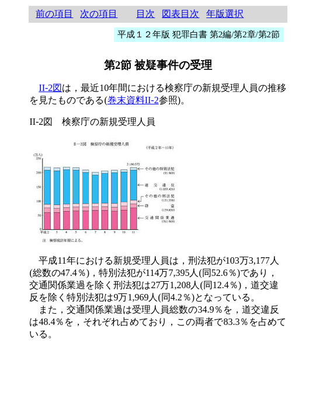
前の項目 (54, 14)
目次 (145, 14)
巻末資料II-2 (133, 100)
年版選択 (225, 14)
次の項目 (98, 14)
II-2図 (50, 88)
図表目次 (180, 14)
